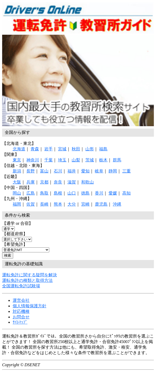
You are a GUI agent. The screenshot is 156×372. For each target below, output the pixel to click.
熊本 (58, 204)
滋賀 (71, 182)
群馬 (117, 160)
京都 (44, 182)
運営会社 (21, 300)
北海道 (19, 149)
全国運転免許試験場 (21, 286)
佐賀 (30, 204)
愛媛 (113, 193)
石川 (58, 171)
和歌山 (87, 182)
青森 (35, 149)
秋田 (76, 149)
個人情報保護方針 (29, 306)
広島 (30, 193)
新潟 (17, 171)
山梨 (76, 160)
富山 (44, 171)
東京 (17, 160)
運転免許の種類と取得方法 (27, 280)
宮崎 (85, 204)
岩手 (48, 149)
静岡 (113, 171)
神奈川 (32, 160)
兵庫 (30, 182)
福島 (103, 149)
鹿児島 (101, 204)
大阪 (17, 182)
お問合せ (21, 317)
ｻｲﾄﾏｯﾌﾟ (20, 322)
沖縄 (117, 204)
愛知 (85, 171)
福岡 (17, 204)
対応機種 (21, 311)
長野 (30, 171)
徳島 (85, 193)
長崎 (44, 204)
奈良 (58, 182)
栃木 (103, 160)
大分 (71, 204)
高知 (126, 193)
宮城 (62, 149)
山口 (71, 193)
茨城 (89, 160)
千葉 (48, 160)
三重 (126, 171)
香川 (99, 193)
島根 (58, 193)
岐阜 (99, 171)
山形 (89, 149)
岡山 (17, 193)
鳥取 (44, 193)
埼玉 (62, 160)
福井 (71, 171)
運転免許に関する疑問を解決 (29, 275)
